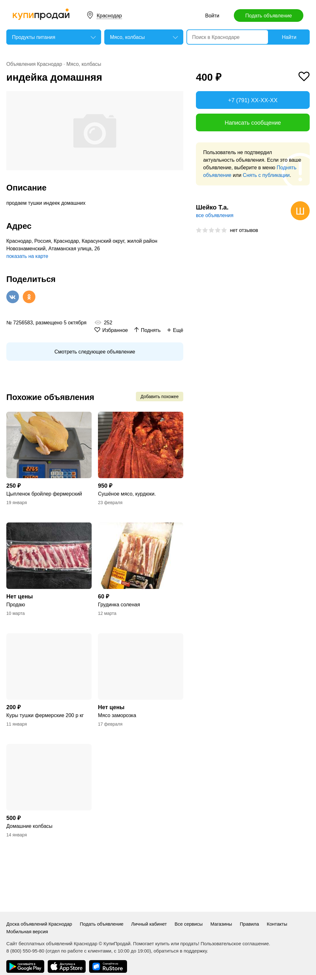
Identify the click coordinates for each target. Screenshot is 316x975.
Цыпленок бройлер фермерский (44, 494)
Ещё (178, 330)
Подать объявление (268, 15)
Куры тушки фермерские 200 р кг (45, 715)
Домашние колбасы (29, 826)
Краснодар (109, 15)
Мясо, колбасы (83, 64)
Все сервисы (188, 924)
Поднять (151, 330)
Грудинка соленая (119, 604)
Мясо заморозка (117, 715)
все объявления (215, 215)
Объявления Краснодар (34, 64)
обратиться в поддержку (180, 950)
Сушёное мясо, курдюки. (127, 494)
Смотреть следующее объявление (94, 351)
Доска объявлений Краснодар (39, 924)
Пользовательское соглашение (235, 943)
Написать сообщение (253, 123)
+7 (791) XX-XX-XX (253, 100)
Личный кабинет (149, 924)
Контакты (277, 924)
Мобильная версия (27, 931)
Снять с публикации (266, 175)
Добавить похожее (160, 396)
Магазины (221, 924)
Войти (212, 15)
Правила (249, 924)
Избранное (115, 330)
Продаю (15, 604)
